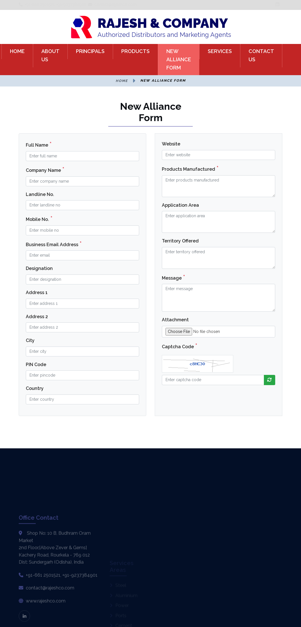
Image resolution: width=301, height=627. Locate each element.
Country (35, 388)
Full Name (39, 144)
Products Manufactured (190, 168)
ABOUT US (50, 55)
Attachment (175, 319)
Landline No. (40, 194)
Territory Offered (180, 241)
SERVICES (220, 51)
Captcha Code (179, 346)
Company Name (45, 170)
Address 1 (37, 292)
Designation (39, 268)
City (30, 340)
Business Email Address (54, 244)
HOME (17, 51)
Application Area (180, 205)
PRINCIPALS (90, 51)
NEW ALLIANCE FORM (178, 59)
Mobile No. (39, 219)
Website (171, 144)
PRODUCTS (135, 51)
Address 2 (37, 316)
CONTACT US (261, 55)
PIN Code (36, 364)
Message (173, 277)
